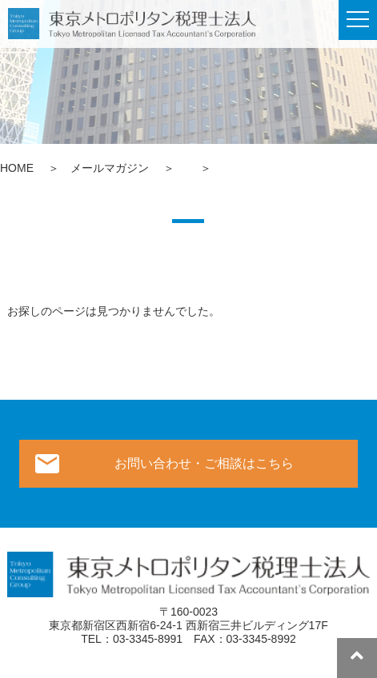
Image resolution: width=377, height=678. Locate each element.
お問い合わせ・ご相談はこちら (204, 463)
